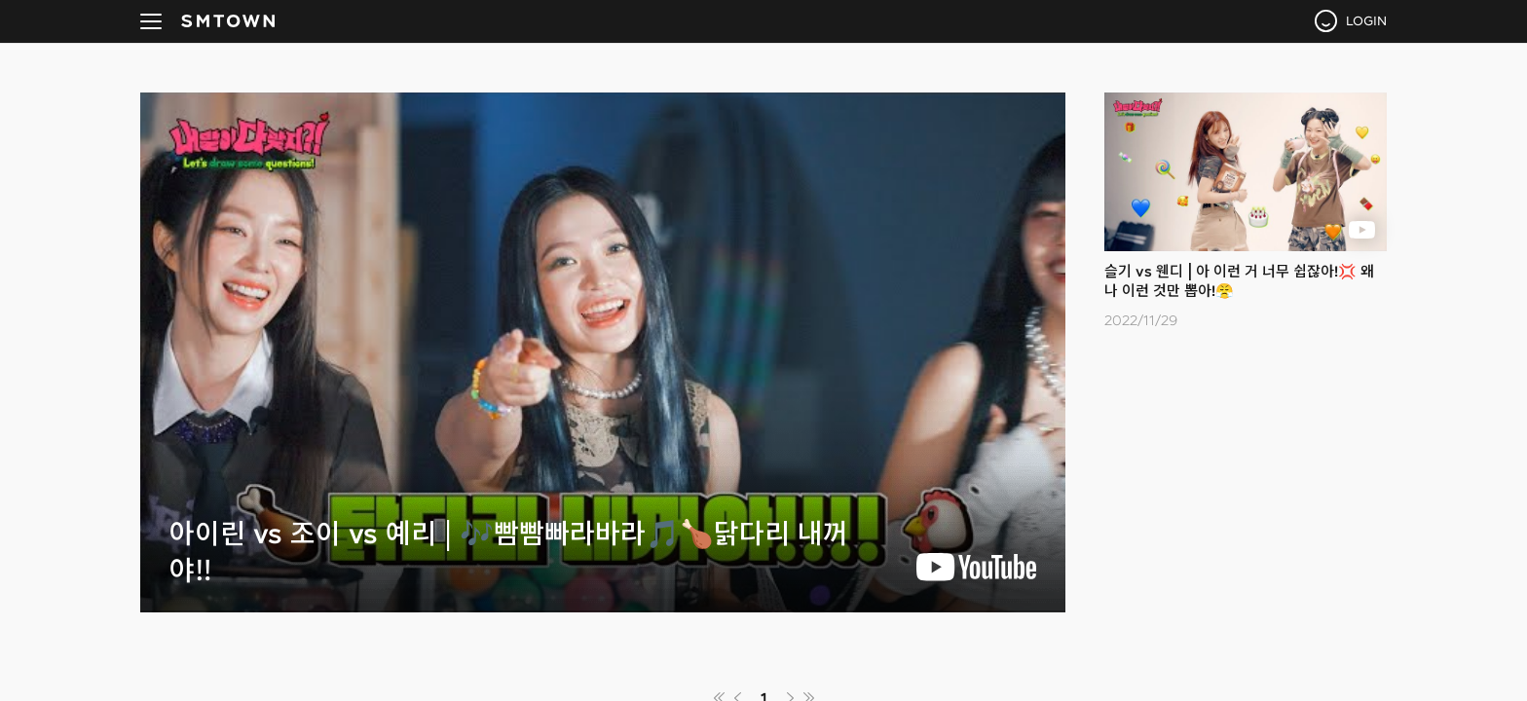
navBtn (151, 21)
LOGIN (1366, 20)
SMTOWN (228, 21)
